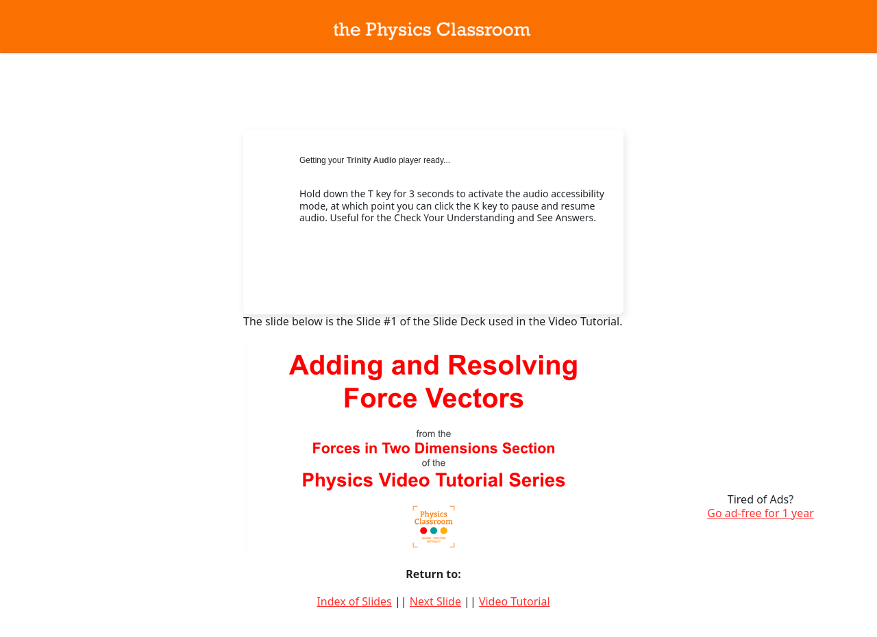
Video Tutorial (514, 601)
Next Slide (435, 601)
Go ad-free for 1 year (760, 513)
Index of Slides (354, 601)
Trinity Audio (372, 160)
